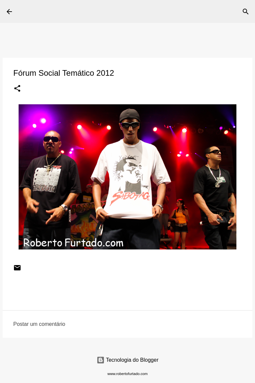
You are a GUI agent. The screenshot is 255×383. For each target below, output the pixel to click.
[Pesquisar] (156, 12)
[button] (17, 89)
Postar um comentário (39, 324)
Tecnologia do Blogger (128, 360)
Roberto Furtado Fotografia (83, 11)
